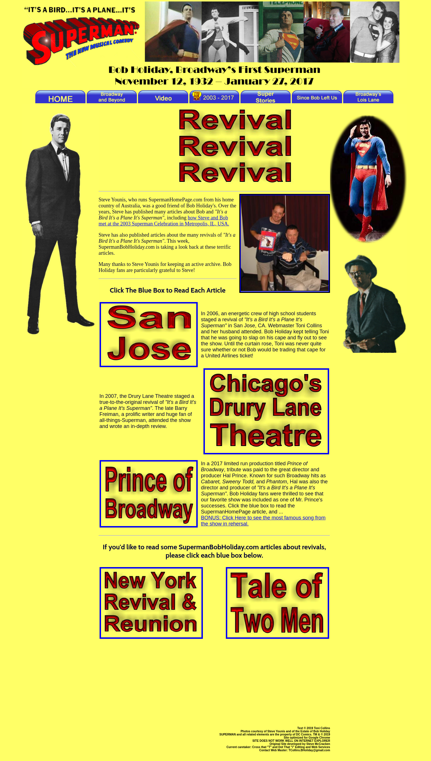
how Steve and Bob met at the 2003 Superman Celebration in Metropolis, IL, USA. (164, 221)
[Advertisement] (214, 680)
